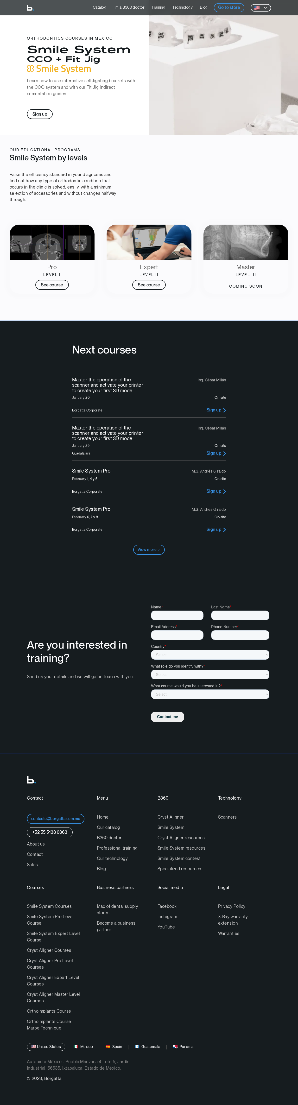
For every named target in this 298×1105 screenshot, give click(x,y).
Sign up (39, 114)
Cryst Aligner (171, 817)
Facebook (167, 906)
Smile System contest (179, 858)
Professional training (117, 848)
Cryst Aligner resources (181, 838)
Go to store (229, 7)
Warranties (229, 933)
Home (103, 817)
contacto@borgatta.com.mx (55, 819)
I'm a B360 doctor (129, 8)
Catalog (99, 8)
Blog (204, 8)
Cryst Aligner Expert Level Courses (53, 980)
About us (36, 844)
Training (158, 8)
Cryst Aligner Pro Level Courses (50, 964)
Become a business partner (116, 926)
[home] (30, 8)
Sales (32, 865)
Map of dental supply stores (117, 909)
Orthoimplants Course (49, 1011)
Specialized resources (179, 869)
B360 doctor (109, 838)
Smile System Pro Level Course (50, 920)
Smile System (171, 827)
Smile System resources (182, 848)
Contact (35, 854)
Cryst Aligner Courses (49, 950)
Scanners (227, 817)
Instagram (167, 917)
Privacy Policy (232, 906)
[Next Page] (149, 550)
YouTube (166, 927)
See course (52, 285)
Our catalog (108, 827)
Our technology (112, 858)
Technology (182, 8)
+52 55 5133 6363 (49, 832)
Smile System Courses (49, 906)
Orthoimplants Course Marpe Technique (49, 1024)
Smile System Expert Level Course (53, 936)
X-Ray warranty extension (233, 920)
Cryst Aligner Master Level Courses (53, 997)
